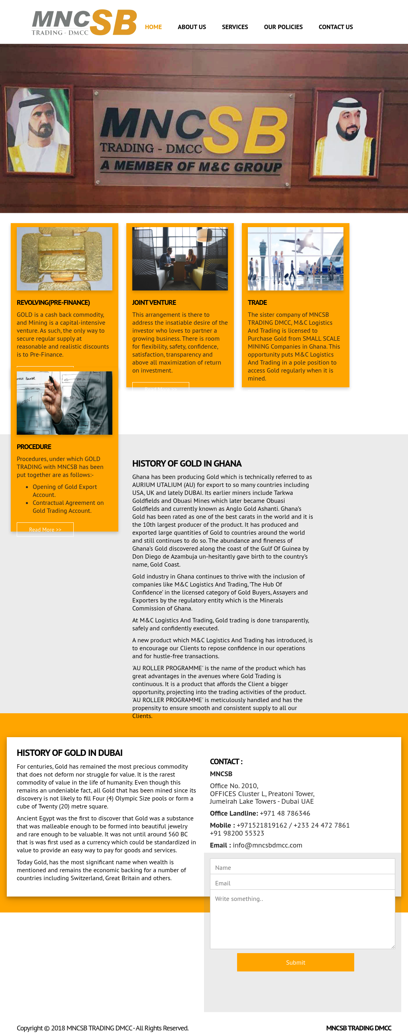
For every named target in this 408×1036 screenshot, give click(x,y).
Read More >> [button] (161, 389)
